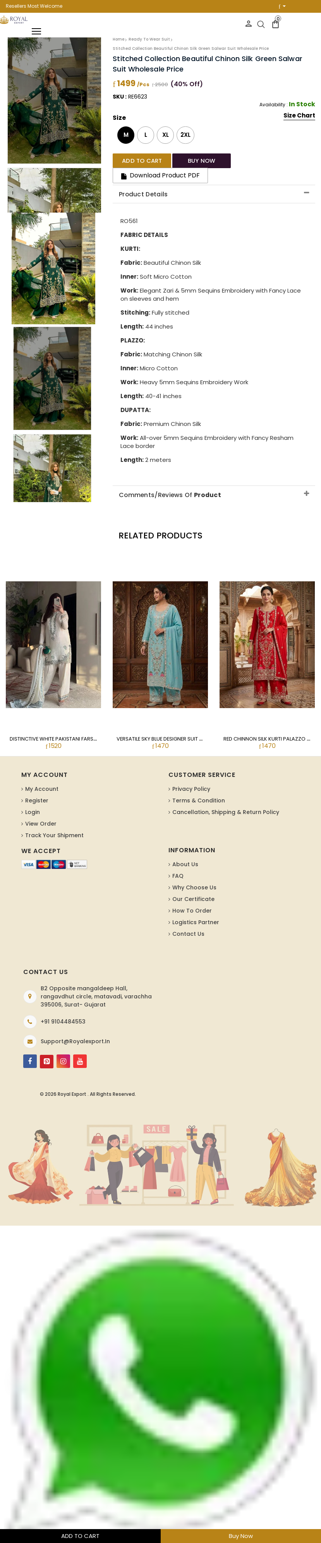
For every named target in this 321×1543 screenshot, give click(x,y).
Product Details (143, 185)
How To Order (192, 902)
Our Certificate (193, 890)
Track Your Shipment (54, 826)
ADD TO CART (80, 1536)
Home (118, 39)
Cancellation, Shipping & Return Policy (225, 803)
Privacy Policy (191, 780)
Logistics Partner (195, 913)
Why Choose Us (194, 878)
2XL (185, 135)
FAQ (178, 867)
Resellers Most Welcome (34, 6)
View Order (41, 815)
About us (185, 855)
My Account (41, 780)
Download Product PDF (262, 159)
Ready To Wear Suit (149, 39)
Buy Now (241, 1536)
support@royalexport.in (75, 1032)
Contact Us (188, 925)
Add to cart (138, 160)
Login (32, 803)
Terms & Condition (198, 791)
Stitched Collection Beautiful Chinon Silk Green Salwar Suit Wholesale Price (191, 48)
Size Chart (299, 116)
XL (165, 135)
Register (36, 791)
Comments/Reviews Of (170, 485)
